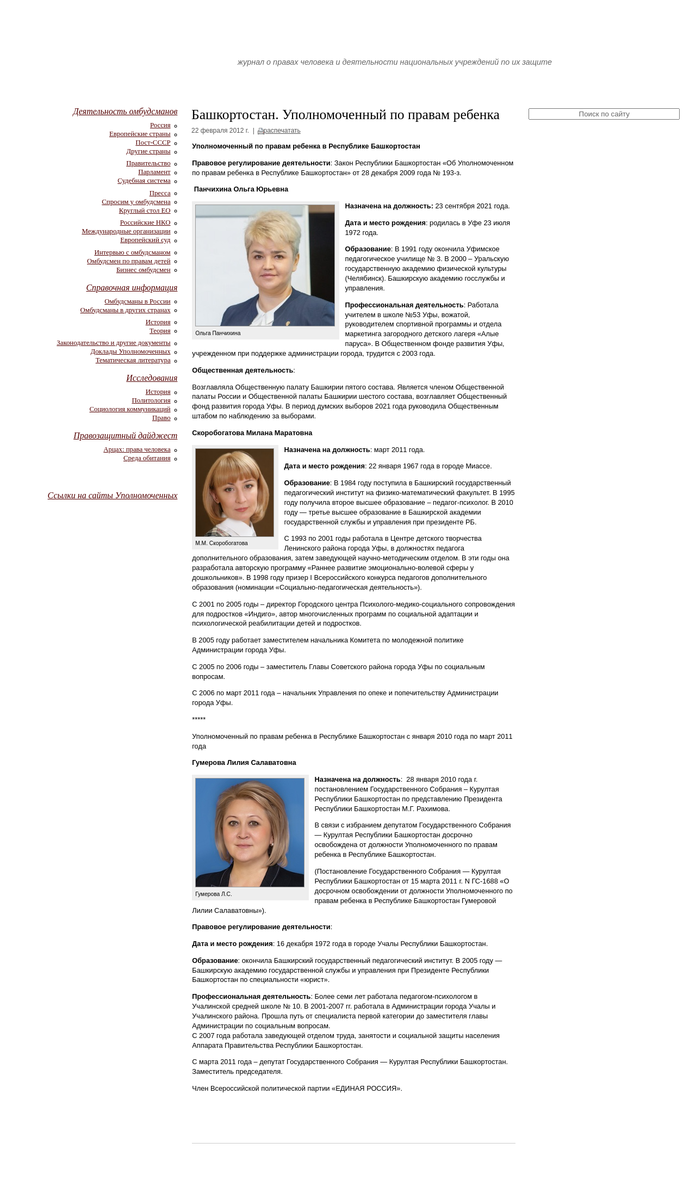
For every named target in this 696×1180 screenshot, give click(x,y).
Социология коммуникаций (129, 409)
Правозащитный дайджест (125, 435)
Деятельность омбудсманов (125, 111)
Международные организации (126, 231)
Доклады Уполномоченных (130, 351)
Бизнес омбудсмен (143, 270)
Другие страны (148, 151)
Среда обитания (147, 458)
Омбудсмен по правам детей (129, 261)
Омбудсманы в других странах (125, 310)
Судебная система (143, 180)
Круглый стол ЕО (145, 210)
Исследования (151, 377)
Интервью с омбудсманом (132, 252)
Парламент (154, 172)
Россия (160, 125)
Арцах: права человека (136, 449)
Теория (160, 331)
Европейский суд (145, 240)
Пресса (160, 193)
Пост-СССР (152, 142)
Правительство (148, 163)
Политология (151, 400)
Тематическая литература (133, 360)
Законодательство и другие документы (113, 343)
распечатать (282, 130)
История (158, 322)
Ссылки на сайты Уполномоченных (113, 495)
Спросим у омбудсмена (136, 202)
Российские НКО (145, 222)
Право (161, 418)
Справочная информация (131, 287)
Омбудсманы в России (137, 301)
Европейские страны (140, 134)
